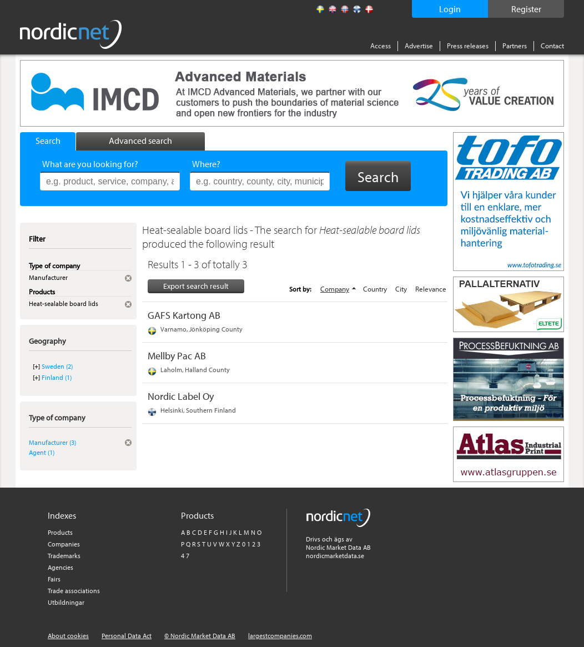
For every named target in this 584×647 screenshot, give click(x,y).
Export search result (196, 286)
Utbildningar (66, 602)
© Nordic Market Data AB (199, 635)
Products (60, 532)
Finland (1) (57, 377)
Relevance (430, 288)
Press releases (468, 45)
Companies (64, 544)
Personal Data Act (127, 635)
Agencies (60, 567)
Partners (514, 45)
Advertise (419, 45)
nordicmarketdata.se (335, 555)
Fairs (54, 579)
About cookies (68, 635)
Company (334, 288)
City (401, 288)
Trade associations (74, 590)
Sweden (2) (57, 366)
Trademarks (64, 555)
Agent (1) (41, 452)
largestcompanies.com (280, 635)
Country (375, 288)
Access (380, 45)
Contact (552, 45)
